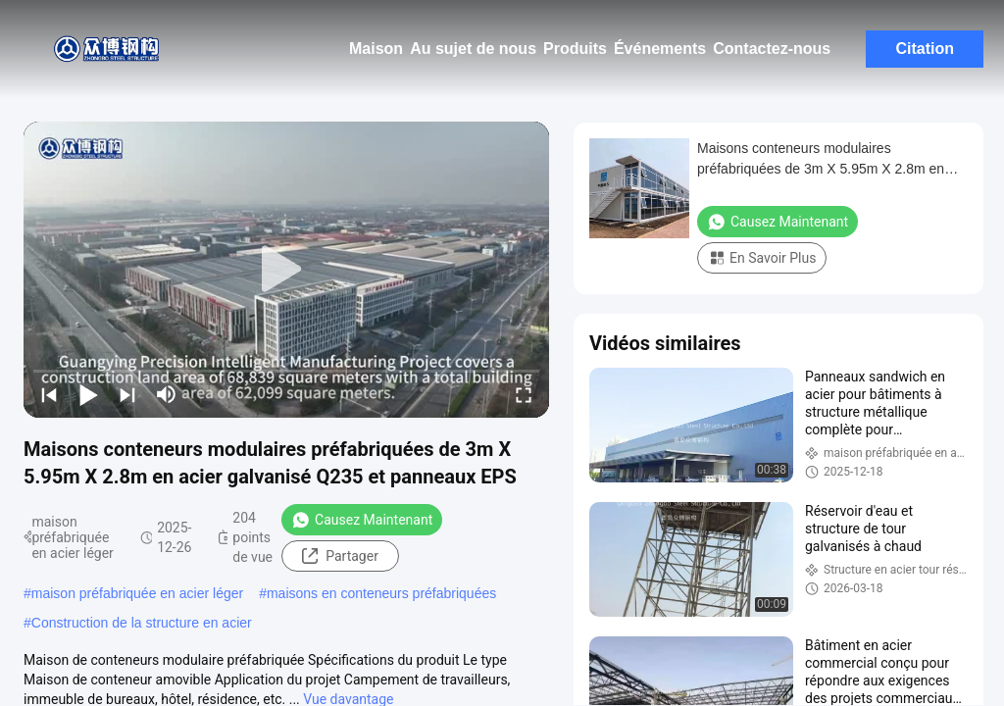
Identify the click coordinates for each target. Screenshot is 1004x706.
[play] (286, 269)
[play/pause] (88, 394)
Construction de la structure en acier (141, 622)
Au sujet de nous (473, 48)
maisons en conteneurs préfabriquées (381, 593)
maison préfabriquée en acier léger (137, 593)
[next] (127, 394)
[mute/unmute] (166, 394)
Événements (660, 48)
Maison (376, 48)
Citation (924, 48)
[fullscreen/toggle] (523, 394)
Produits (575, 48)
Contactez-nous (771, 48)
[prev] (49, 394)
